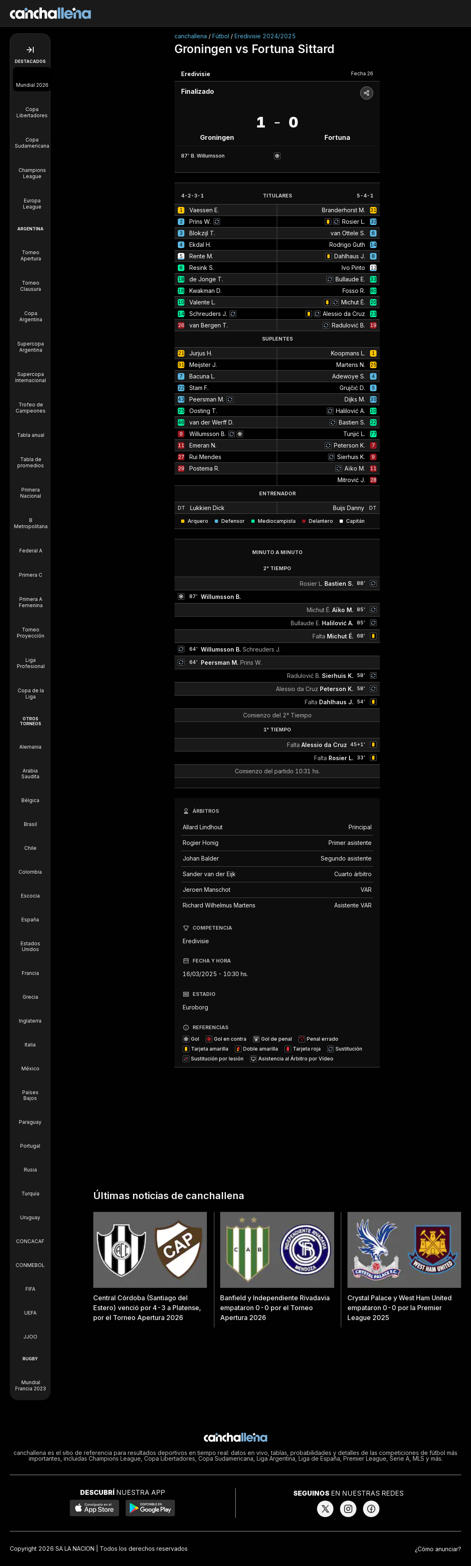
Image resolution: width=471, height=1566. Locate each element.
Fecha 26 (362, 73)
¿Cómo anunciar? (438, 1548)
